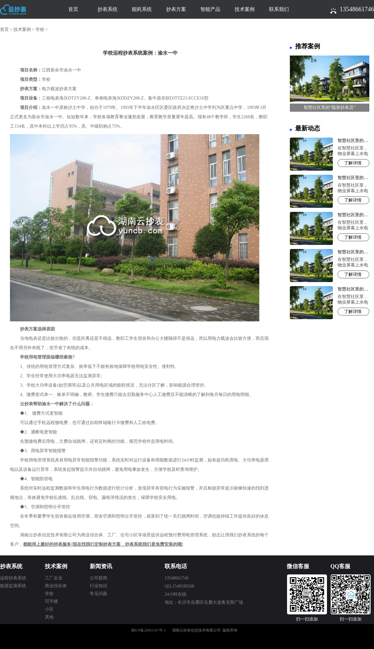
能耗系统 (142, 9)
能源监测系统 (13, 585)
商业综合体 (56, 585)
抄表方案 (176, 9)
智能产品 (210, 9)
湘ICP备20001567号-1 (148, 630)
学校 (40, 29)
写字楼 (51, 601)
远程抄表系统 (13, 578)
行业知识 (98, 585)
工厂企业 (53, 578)
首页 (73, 9)
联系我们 (279, 9)
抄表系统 (107, 9)
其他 (49, 617)
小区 (49, 609)
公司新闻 (98, 578)
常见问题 (98, 593)
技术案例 (245, 9)
